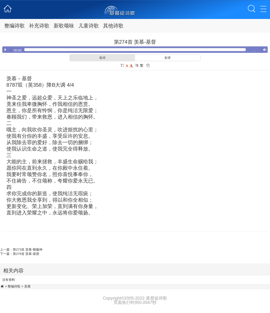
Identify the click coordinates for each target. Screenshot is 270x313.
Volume (263, 49)
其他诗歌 (113, 26)
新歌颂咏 (64, 26)
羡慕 (27, 286)
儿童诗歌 (88, 26)
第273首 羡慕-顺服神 (27, 249)
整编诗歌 (14, 26)
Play (5, 49)
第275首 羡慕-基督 (26, 254)
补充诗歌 (39, 26)
